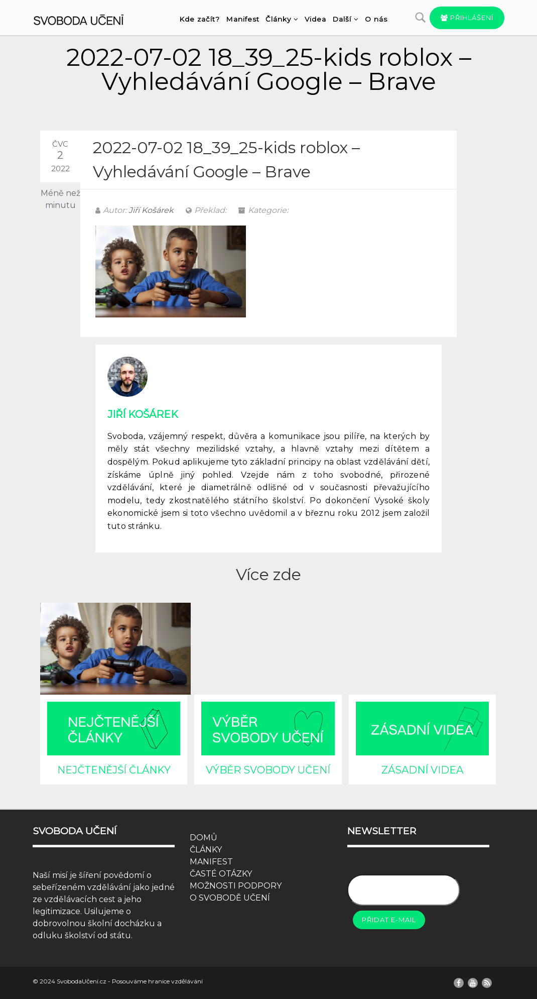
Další (345, 19)
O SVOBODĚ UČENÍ (230, 898)
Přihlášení (467, 18)
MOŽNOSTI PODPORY (236, 886)
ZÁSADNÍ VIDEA (422, 770)
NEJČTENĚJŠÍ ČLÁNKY (114, 770)
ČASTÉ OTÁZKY (221, 873)
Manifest (242, 19)
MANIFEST (211, 861)
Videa (315, 19)
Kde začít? (199, 19)
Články (282, 19)
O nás (376, 19)
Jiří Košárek (151, 210)
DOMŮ (203, 837)
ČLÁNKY (206, 849)
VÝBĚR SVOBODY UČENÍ (268, 770)
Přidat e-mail (389, 920)
